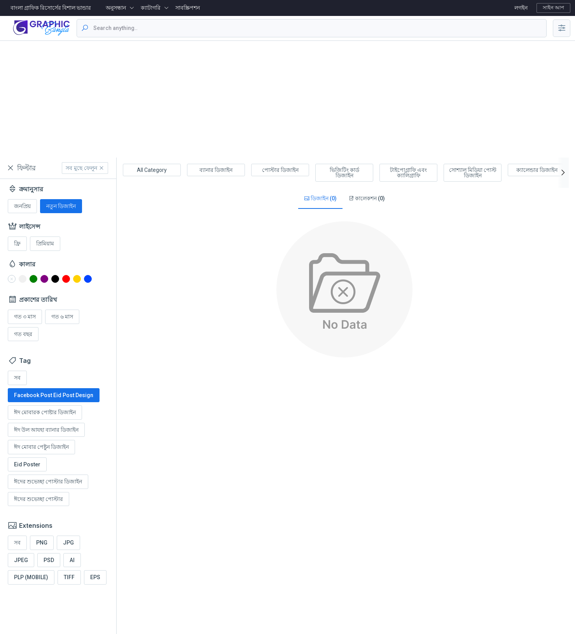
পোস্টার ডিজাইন (280, 170)
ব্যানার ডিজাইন (215, 170)
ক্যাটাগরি (151, 8)
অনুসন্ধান (116, 8)
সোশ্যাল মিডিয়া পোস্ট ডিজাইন (472, 173)
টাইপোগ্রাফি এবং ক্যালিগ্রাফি (408, 173)
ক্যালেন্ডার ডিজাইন (537, 170)
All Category (152, 170)
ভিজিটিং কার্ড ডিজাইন (344, 173)
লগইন (521, 8)
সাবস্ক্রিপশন (187, 8)
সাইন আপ (553, 8)
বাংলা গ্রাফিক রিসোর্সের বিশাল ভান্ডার (50, 8)
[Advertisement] (287, 99)
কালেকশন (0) (366, 198)
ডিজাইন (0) (320, 198)
